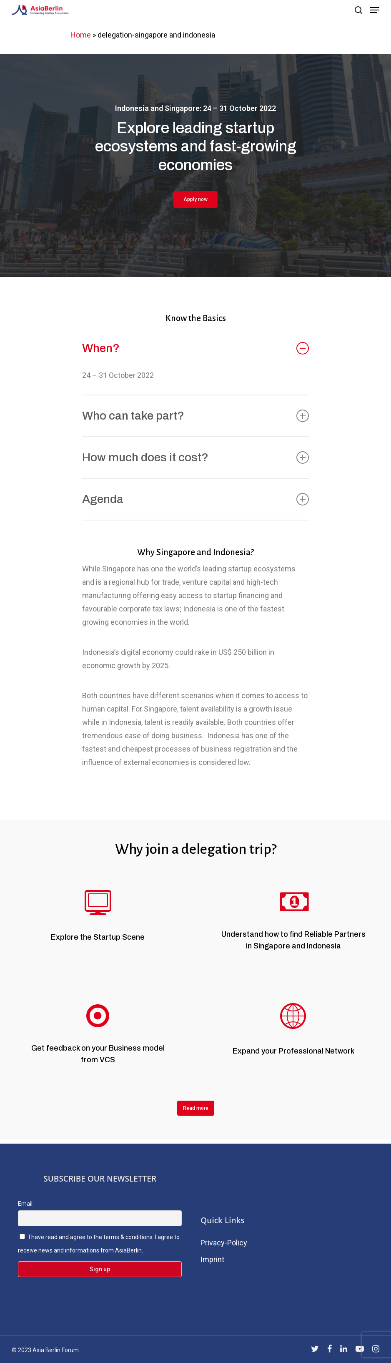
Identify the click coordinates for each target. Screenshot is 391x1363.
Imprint (212, 1259)
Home (80, 34)
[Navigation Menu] (374, 10)
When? (195, 348)
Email (25, 1203)
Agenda (195, 499)
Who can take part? (195, 415)
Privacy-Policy (224, 1242)
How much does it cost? (195, 457)
